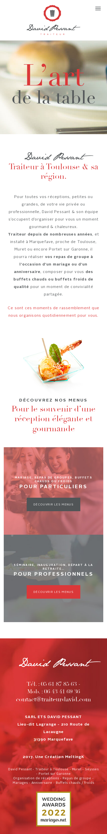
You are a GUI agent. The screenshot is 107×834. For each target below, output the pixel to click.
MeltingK (74, 757)
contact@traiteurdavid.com (53, 699)
